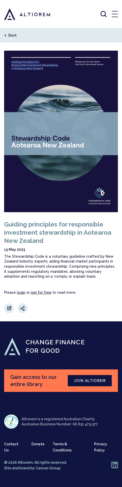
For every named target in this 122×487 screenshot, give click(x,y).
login (21, 292)
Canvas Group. (48, 468)
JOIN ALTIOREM (90, 381)
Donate (38, 444)
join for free (41, 292)
